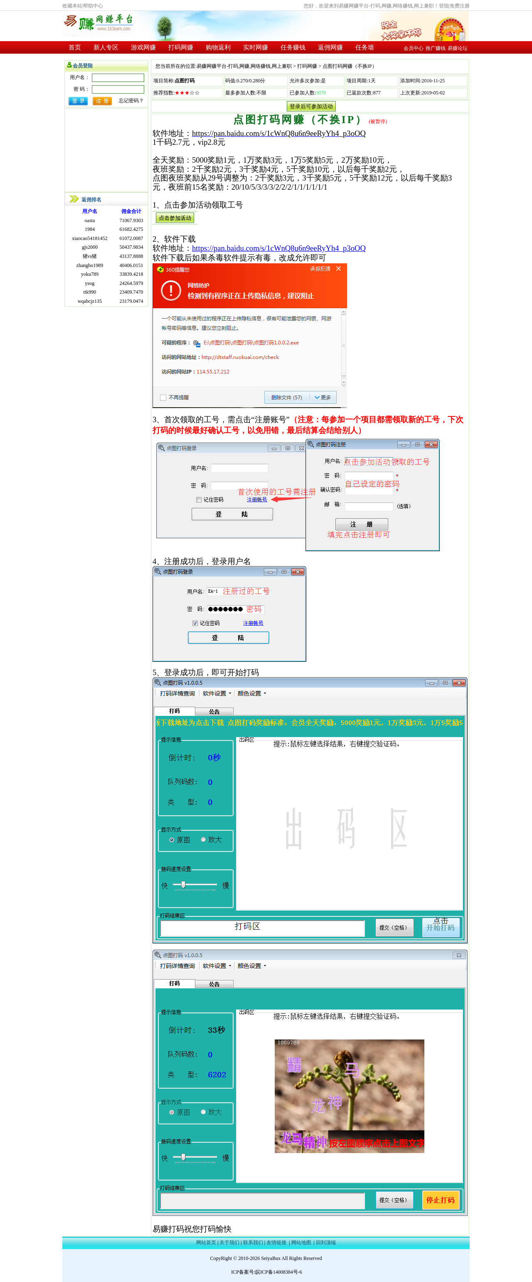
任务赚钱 (293, 47)
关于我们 (229, 1242)
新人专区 (106, 47)
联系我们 (253, 1242)
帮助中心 (93, 6)
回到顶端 (326, 1242)
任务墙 (364, 47)
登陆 (444, 6)
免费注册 (460, 6)
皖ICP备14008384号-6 (278, 1272)
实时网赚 (255, 47)
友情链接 (276, 1242)
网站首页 (206, 1242)
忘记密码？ (131, 101)
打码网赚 (180, 47)
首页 (75, 47)
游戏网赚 (143, 47)
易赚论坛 (458, 48)
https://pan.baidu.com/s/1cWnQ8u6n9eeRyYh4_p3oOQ (279, 133)
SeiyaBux (271, 1258)
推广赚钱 (436, 48)
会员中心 (414, 48)
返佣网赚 (330, 47)
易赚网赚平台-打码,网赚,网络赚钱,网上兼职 (244, 66)
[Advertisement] (106, 150)
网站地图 (301, 1242)
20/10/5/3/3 (249, 187)
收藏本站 (72, 6)
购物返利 (218, 47)
